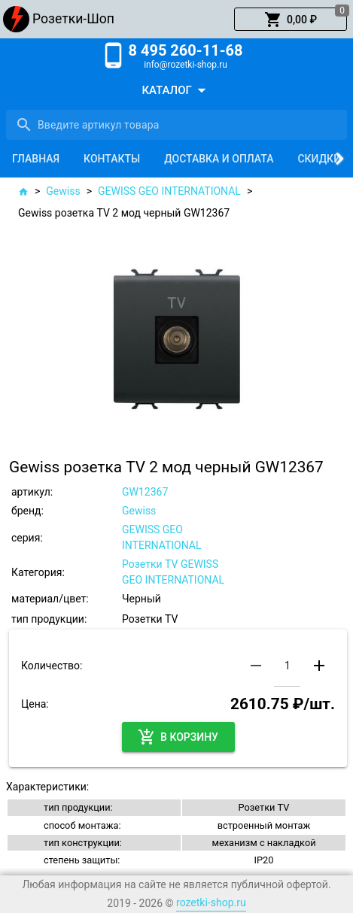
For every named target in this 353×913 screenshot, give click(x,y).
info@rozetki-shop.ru (185, 64)
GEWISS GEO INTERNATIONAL (169, 191)
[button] (290, 20)
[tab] (36, 158)
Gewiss (63, 191)
